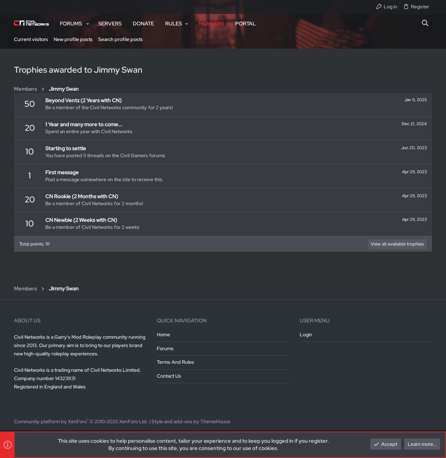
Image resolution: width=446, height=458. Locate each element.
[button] (88, 24)
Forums (165, 348)
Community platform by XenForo (81, 421)
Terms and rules (175, 362)
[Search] (425, 23)
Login (306, 334)
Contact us (169, 376)
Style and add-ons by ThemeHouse (191, 421)
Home (163, 334)
